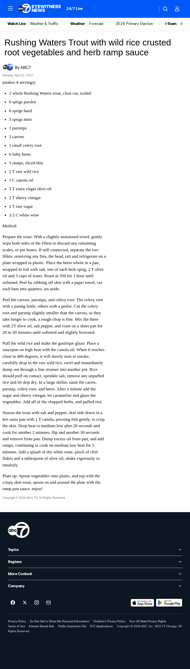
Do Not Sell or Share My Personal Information (59, 621)
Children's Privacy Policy (109, 621)
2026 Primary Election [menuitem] (134, 23)
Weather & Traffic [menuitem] (44, 23)
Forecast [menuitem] (96, 23)
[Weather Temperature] (150, 9)
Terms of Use (16, 626)
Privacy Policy (17, 621)
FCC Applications (101, 626)
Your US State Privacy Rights (147, 621)
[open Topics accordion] (95, 550)
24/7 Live (74, 8)
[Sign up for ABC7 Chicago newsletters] (48, 603)
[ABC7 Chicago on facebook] (13, 603)
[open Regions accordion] (95, 562)
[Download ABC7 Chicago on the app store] (142, 603)
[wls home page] (18, 530)
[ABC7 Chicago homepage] (39, 8)
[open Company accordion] (95, 586)
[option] (18, 24)
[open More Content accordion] (95, 574)
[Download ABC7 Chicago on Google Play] (169, 603)
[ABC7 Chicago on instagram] (37, 603)
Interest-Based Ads (41, 626)
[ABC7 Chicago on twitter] (25, 603)
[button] (10, 8)
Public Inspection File (72, 626)
